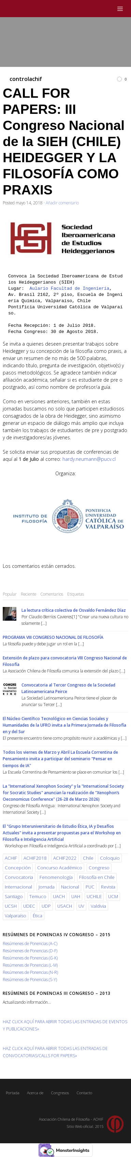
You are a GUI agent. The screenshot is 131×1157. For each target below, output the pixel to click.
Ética (37, 916)
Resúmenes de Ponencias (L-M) (30, 965)
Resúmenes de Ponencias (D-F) (30, 950)
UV (81, 906)
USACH (64, 906)
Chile (88, 858)
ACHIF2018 (35, 858)
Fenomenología (56, 877)
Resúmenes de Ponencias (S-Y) (30, 979)
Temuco (37, 896)
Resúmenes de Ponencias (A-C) (30, 943)
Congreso (99, 867)
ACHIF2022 (64, 858)
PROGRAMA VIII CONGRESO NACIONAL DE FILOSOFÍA (53, 637)
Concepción (18, 867)
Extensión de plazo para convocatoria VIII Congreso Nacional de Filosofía (65, 661)
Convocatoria (19, 877)
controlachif (26, 78)
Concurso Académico (59, 867)
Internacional (18, 887)
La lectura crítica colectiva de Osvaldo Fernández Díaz (73, 610)
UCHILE (94, 896)
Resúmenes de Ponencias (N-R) (30, 972)
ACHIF (11, 858)
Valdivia (98, 906)
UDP (46, 906)
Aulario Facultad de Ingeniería (69, 288)
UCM (113, 896)
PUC (90, 887)
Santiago (14, 896)
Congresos (60, 1092)
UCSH (11, 906)
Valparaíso (15, 916)
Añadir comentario (62, 202)
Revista (108, 887)
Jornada (47, 887)
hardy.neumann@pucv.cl (89, 459)
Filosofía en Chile (97, 877)
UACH (59, 896)
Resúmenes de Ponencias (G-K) (30, 958)
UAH (75, 896)
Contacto (84, 1092)
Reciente (28, 594)
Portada (12, 1092)
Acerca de (35, 1092)
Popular (10, 594)
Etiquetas (75, 594)
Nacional (70, 887)
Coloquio (110, 858)
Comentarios (51, 594)
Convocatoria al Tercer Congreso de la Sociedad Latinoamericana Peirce (68, 688)
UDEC (29, 906)
